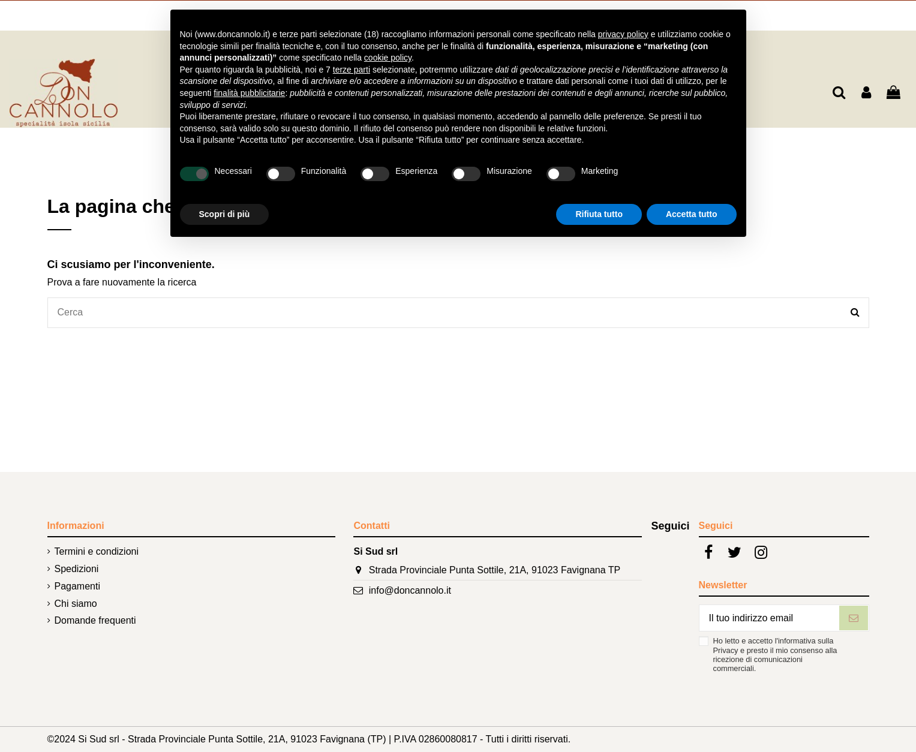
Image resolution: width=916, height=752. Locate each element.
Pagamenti (78, 586)
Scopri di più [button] (224, 214)
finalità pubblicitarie (249, 93)
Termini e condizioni (97, 551)
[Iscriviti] (854, 618)
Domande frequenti (95, 620)
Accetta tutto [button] (691, 214)
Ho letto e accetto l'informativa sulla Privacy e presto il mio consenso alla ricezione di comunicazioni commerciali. (775, 654)
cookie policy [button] (388, 57)
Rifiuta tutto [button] (599, 214)
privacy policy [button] (623, 34)
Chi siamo (76, 603)
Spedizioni (77, 569)
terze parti (351, 69)
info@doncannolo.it (410, 590)
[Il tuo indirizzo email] (769, 618)
